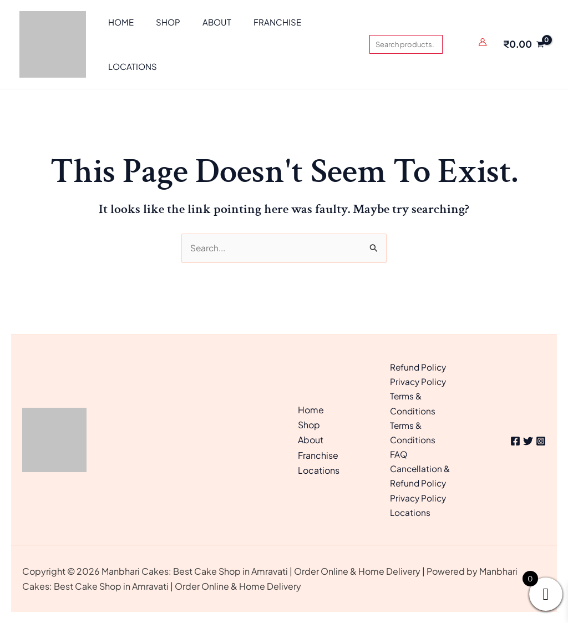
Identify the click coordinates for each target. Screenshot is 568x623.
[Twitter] (524, 438)
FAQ (399, 452)
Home (311, 407)
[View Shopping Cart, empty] (523, 44)
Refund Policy (419, 361)
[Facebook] (508, 438)
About (310, 437)
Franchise (318, 452)
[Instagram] (541, 438)
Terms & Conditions (413, 399)
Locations (318, 467)
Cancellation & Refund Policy (421, 474)
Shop (309, 422)
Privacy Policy (419, 376)
